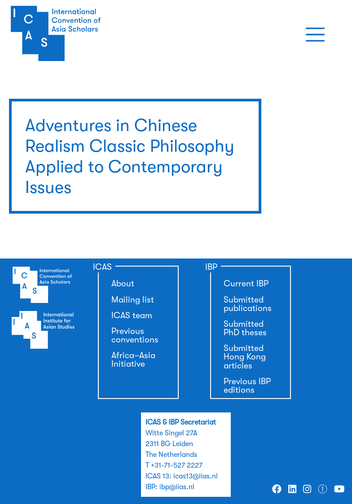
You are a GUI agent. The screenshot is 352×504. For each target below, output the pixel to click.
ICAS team (131, 315)
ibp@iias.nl (176, 487)
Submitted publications (248, 304)
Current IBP (246, 284)
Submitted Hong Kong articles (245, 356)
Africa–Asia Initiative (133, 360)
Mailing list (132, 300)
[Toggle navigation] (315, 34)
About (122, 284)
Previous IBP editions (247, 386)
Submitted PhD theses (245, 328)
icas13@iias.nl (195, 476)
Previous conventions (134, 335)
